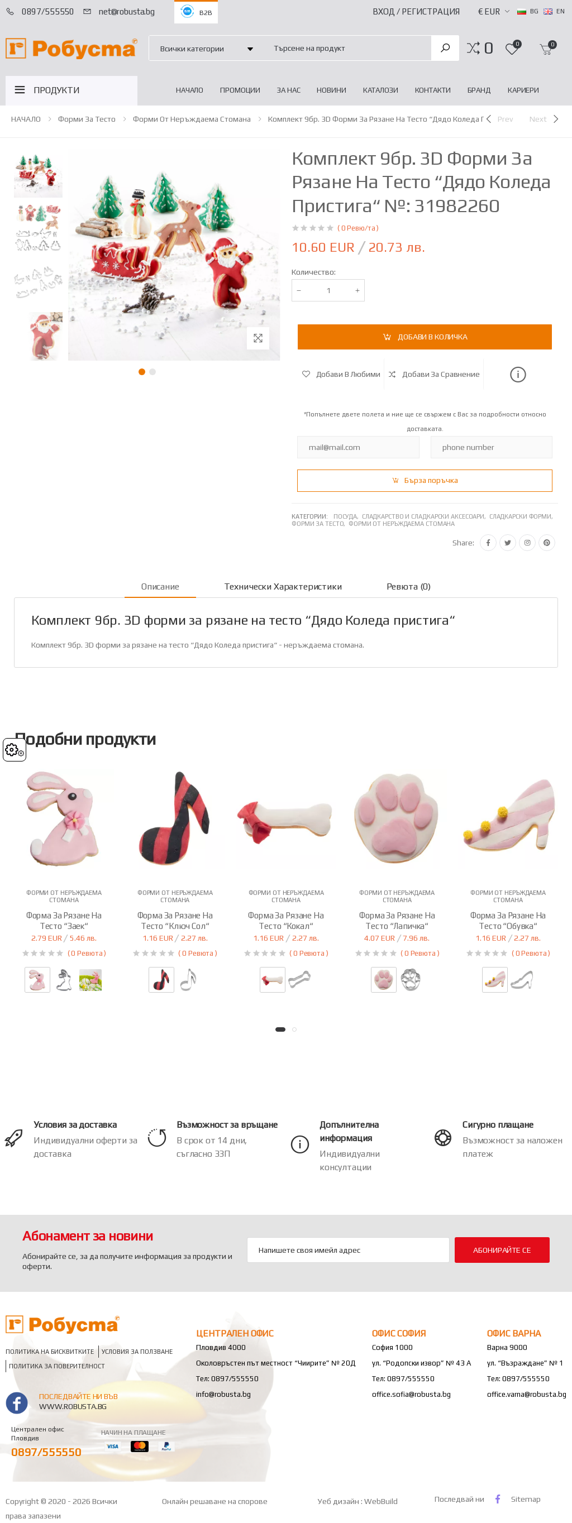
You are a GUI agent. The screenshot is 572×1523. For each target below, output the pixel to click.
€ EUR (489, 11)
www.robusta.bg (73, 1406)
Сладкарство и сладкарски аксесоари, (425, 516)
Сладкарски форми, (522, 516)
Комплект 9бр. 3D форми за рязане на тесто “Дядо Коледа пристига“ (392, 118)
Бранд (479, 90)
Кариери (523, 90)
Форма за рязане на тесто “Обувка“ (508, 921)
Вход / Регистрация (416, 11)
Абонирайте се (502, 1250)
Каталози (380, 90)
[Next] (545, 118)
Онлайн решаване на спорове (215, 1501)
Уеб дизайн (339, 1501)
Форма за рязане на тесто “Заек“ (64, 921)
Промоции (240, 90)
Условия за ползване (137, 1351)
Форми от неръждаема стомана (192, 118)
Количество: (314, 271)
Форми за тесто (87, 118)
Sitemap (526, 1499)
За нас (288, 90)
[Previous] (498, 118)
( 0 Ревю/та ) (358, 228)
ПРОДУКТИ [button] (57, 90)
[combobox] (346, 48)
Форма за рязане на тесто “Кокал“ (285, 921)
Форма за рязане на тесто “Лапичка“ (397, 921)
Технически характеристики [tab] (283, 586)
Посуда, (347, 516)
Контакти (433, 90)
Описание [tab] (160, 586)
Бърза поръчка (431, 480)
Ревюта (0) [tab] (409, 586)
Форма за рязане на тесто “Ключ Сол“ (175, 921)
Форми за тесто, (320, 523)
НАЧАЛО (189, 90)
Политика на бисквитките (50, 1351)
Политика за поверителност (57, 1365)
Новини (331, 90)
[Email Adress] (348, 1250)
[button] (488, 48)
